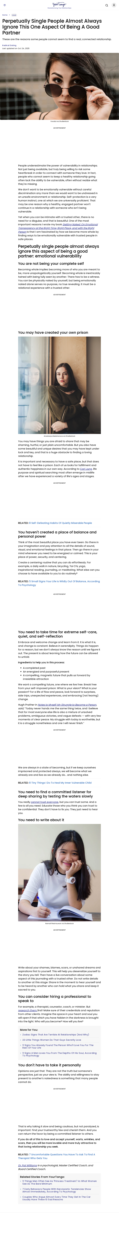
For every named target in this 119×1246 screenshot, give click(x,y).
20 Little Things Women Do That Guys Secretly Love (51, 1040)
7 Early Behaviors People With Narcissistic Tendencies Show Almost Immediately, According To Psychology (56, 1190)
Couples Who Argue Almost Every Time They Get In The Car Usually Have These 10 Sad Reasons (56, 1198)
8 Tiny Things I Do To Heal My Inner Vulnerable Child (60, 782)
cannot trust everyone (44, 802)
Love (14, 15)
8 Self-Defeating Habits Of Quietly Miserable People (60, 523)
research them (27, 1010)
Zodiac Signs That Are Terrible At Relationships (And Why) (55, 1034)
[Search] (106, 5)
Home (4, 15)
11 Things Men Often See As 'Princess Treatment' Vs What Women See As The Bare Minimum (59, 1182)
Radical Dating (9, 45)
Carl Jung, (86, 469)
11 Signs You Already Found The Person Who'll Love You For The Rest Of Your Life (58, 1046)
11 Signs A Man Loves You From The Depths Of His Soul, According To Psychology (59, 1054)
